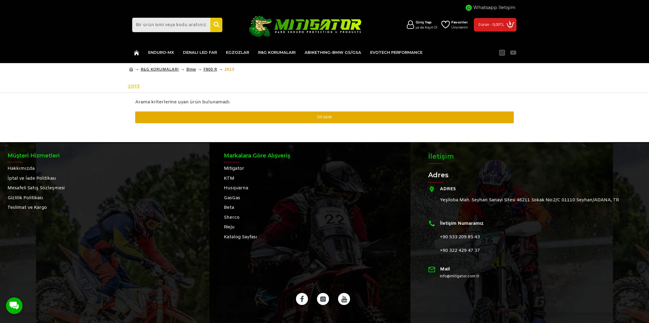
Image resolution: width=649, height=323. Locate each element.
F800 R (210, 69)
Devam (324, 117)
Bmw (191, 69)
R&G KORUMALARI (160, 69)
